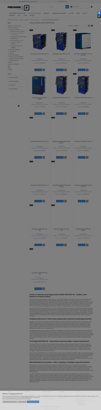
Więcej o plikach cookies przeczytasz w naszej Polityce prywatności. (16, 398)
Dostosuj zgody (22, 401)
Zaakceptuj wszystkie (33, 401)
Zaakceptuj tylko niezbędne (9, 401)
